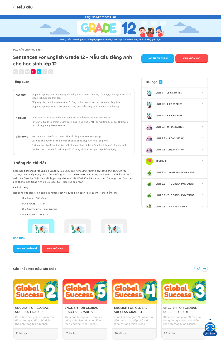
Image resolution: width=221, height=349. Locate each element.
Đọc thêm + (20, 238)
